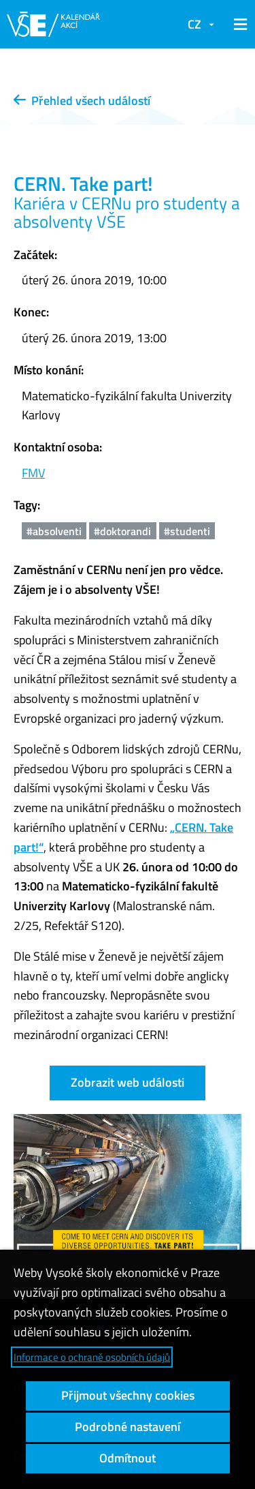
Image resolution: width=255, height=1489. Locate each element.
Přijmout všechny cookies (127, 1395)
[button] (238, 24)
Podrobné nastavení (127, 1426)
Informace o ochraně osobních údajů (92, 1357)
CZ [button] (194, 24)
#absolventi (54, 531)
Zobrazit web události (127, 1082)
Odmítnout (127, 1458)
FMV (33, 473)
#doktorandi (122, 531)
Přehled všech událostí (82, 100)
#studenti (187, 531)
